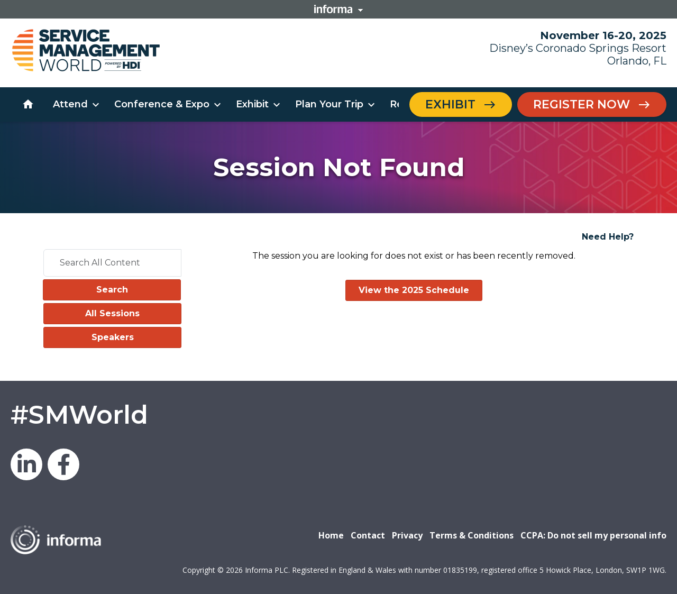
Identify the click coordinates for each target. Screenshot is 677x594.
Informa (338, 9)
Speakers (113, 337)
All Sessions (112, 313)
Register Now (581, 104)
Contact (368, 535)
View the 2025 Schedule (414, 290)
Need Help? (608, 237)
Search (112, 290)
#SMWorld (79, 414)
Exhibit (450, 104)
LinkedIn (26, 464)
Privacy (407, 535)
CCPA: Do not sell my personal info (593, 535)
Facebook (63, 464)
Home (331, 535)
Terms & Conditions (471, 535)
